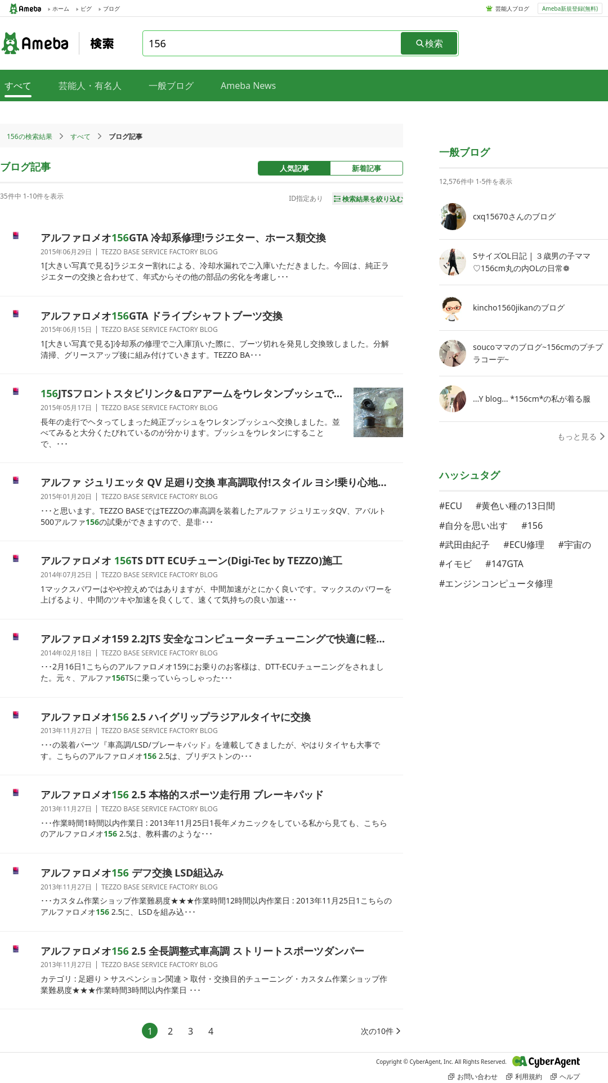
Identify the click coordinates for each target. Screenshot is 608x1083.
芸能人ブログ (512, 8)
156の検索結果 (29, 136)
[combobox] (272, 43)
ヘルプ (565, 1076)
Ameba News (248, 85)
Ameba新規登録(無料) (570, 8)
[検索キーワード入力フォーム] (272, 43)
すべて (80, 136)
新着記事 (366, 168)
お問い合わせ (473, 1076)
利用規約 (524, 1076)
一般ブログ (171, 85)
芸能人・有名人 (90, 85)
